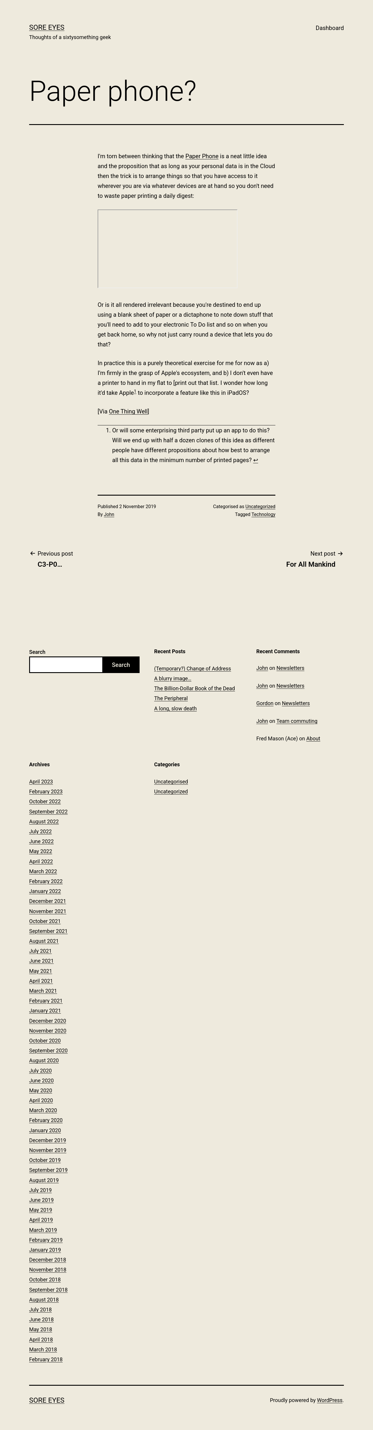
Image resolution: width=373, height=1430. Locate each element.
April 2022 (41, 861)
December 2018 (47, 1260)
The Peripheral (171, 698)
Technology (263, 514)
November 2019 (47, 1150)
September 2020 (48, 1050)
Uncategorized (260, 506)
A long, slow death (175, 708)
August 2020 (44, 1060)
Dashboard (330, 27)
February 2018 (46, 1359)
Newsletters (291, 668)
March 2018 (43, 1349)
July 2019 (40, 1190)
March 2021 (43, 991)
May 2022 (40, 851)
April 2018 (41, 1339)
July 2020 (40, 1071)
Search (37, 652)
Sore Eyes (46, 27)
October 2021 (45, 921)
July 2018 (40, 1309)
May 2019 (40, 1210)
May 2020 (40, 1090)
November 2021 (47, 911)
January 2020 (45, 1130)
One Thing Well (128, 411)
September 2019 (48, 1170)
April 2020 (41, 1100)
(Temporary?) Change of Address (192, 668)
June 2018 (41, 1319)
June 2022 (41, 841)
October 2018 (45, 1279)
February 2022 (46, 881)
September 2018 (48, 1290)
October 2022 (45, 801)
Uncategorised (171, 782)
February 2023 (46, 791)
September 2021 (48, 931)
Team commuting (296, 721)
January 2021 (45, 1011)
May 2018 (40, 1329)
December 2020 (47, 1021)
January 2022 (45, 891)
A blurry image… (172, 678)
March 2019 (43, 1230)
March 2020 (43, 1110)
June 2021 (41, 961)
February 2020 (46, 1120)
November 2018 (47, 1270)
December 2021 (47, 901)
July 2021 (40, 951)
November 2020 (47, 1031)
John (109, 514)
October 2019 (45, 1160)
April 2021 (41, 981)
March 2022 (43, 871)
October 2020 (45, 1041)
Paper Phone (202, 156)
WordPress (329, 1400)
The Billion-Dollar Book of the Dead (194, 688)
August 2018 (44, 1300)
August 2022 (44, 821)
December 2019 (47, 1140)
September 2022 (48, 812)
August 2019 (44, 1180)
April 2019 (41, 1220)
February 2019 (46, 1240)
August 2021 (44, 941)
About (313, 738)
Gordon (265, 703)
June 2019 (41, 1200)
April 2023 (41, 782)
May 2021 (40, 971)
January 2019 (45, 1250)
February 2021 (46, 1001)
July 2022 (40, 831)
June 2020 (41, 1080)
